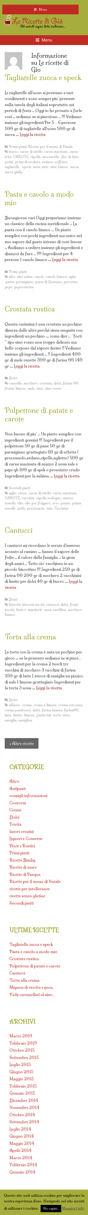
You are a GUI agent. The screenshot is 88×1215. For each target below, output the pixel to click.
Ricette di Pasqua (24, 874)
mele (31, 388)
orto (55, 503)
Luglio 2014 (20, 1129)
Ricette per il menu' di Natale (50, 147)
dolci (57, 383)
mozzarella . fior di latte (60, 157)
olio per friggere (37, 503)
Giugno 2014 (21, 1136)
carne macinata (56, 151)
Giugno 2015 (21, 1071)
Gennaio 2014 (22, 1171)
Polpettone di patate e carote (39, 414)
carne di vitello (31, 151)
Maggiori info (73, 1208)
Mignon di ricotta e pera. (31, 987)
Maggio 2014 (21, 1143)
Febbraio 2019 (23, 1043)
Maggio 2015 (21, 1078)
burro (13, 151)
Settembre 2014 (24, 1121)
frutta (9, 388)
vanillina (59, 610)
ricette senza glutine (27, 895)
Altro (14, 781)
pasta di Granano (48, 282)
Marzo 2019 (20, 1035)
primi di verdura (27, 162)
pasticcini (43, 715)
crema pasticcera (18, 710)
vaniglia (10, 720)
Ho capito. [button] (50, 1208)
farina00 (71, 710)
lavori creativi (21, 831)
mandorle (35, 610)
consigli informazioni (28, 795)
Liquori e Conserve (25, 838)
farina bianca (52, 710)
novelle (10, 503)
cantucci (52, 604)
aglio (12, 493)
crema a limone (45, 705)
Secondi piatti (19, 488)
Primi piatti (18, 147)
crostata (45, 383)
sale (49, 508)
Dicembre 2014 (23, 1100)
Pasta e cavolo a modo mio (39, 198)
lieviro (21, 610)
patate (65, 503)
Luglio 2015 (20, 1064)
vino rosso (53, 388)
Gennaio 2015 (22, 1093)
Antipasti (17, 788)
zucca (74, 167)
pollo (21, 508)
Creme (15, 809)
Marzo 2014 (20, 1157)
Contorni (17, 802)
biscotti (14, 604)
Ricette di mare (23, 867)
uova (36, 167)
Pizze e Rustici (22, 845)
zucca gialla (13, 172)
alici (12, 277)
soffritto (61, 162)
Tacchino (61, 508)
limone (20, 388)
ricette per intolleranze (29, 888)
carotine (28, 498)
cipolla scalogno (48, 498)
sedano (47, 162)
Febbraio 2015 (23, 1086)
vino (45, 167)
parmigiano (24, 282)
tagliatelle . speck (18, 167)
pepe (8, 287)
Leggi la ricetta (33, 134)
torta (57, 715)
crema (26, 705)
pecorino (70, 282)
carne (22, 493)
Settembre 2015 (24, 1057)
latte (8, 715)
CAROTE (20, 157)
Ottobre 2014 (22, 1114)
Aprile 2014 (20, 1150)
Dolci (13, 378)
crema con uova (70, 705)
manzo (68, 498)
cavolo (39, 277)
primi (9, 162)
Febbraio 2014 (23, 1164)
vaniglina (25, 720)
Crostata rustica (30, 308)
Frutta (15, 824)
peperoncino (24, 287)
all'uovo (14, 705)
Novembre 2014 (24, 1107)
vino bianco (59, 167)
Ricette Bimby (22, 860)
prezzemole (36, 508)
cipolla (35, 157)
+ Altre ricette (21, 743)
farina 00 (70, 383)
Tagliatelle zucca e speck (43, 77)
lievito (17, 715)
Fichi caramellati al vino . (31, 994)
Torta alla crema (30, 636)
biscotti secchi (33, 604)
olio (20, 503)
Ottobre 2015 (21, 1050)
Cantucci (19, 530)
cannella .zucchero (23, 383)
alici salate (25, 277)
